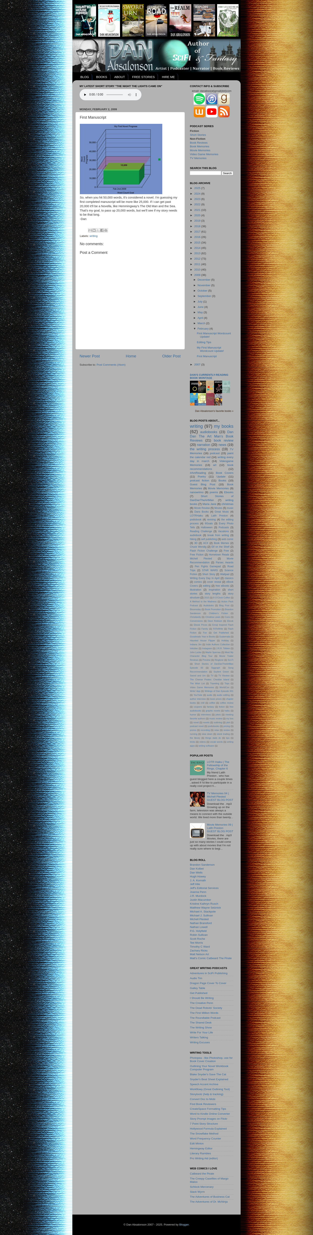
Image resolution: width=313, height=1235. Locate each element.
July (200, 301)
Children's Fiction (218, 613)
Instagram (207, 648)
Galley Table (197, 988)
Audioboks (208, 605)
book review (223, 440)
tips (227, 738)
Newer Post (90, 356)
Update (221, 476)
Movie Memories (200, 150)
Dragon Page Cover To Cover (208, 983)
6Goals (209, 523)
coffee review (226, 703)
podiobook (195, 519)
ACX (205, 543)
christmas (227, 504)
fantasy (210, 707)
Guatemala (224, 636)
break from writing (218, 535)
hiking (193, 539)
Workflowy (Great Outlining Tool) (210, 1089)
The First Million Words (204, 1012)
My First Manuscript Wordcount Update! (210, 349)
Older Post (171, 356)
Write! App (195, 691)
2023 (197, 199)
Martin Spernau (213, 652)
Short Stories (198, 134)
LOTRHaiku (196, 515)
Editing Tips (204, 342)
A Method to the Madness (203, 601)
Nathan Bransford (201, 923)
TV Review (224, 675)
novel (196, 722)
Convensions (196, 621)
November (204, 285)
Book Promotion (213, 609)
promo (193, 730)
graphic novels (213, 710)
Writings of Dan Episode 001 (219, 691)
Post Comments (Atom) (111, 364)
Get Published (221, 632)
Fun (205, 632)
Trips (227, 683)
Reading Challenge (201, 531)
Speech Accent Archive (204, 1084)
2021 (197, 210)
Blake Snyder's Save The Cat (208, 1074)
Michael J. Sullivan (201, 915)
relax (216, 730)
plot (228, 722)
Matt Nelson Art (199, 954)
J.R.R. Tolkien (223, 648)
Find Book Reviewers (203, 1104)
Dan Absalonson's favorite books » (214, 411)
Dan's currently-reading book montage (209, 376)
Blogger (184, 1224)
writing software (206, 746)
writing (93, 236)
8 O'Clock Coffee (221, 597)
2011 (197, 264)
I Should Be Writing (202, 998)
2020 (197, 215)
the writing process (205, 449)
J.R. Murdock (198, 895)
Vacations (223, 531)
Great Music (222, 511)
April (201, 317)
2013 (197, 253)
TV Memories (198, 158)
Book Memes (221, 543)
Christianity (195, 617)
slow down (207, 734)
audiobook (195, 535)
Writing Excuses (200, 1042)
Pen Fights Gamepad (208, 566)
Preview (206, 660)
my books (223, 426)
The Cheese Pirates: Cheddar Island (209, 679)
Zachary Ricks (199, 950)
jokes (218, 714)
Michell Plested (201, 558)
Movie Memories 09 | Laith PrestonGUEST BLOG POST (220, 828)
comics (198, 581)
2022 (197, 204)
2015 (197, 242)
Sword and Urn (198, 675)
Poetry (202, 476)
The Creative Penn (201, 1003)
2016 (197, 237)
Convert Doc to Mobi (202, 1099)
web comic (227, 539)
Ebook (230, 621)
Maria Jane (209, 504)
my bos (229, 718)
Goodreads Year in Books (202, 636)
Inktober (194, 648)
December (204, 279)
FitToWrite (218, 629)
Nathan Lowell (199, 927)
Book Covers (224, 472)
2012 (197, 258)
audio (209, 695)
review (227, 730)
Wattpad (224, 574)
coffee (212, 703)
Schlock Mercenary (202, 1186)
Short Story (208, 574)
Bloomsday (195, 609)
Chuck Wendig (198, 546)
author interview (198, 699)
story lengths (212, 593)
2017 (197, 231)
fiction (222, 707)
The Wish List (197, 683)
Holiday (225, 640)
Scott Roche (197, 938)
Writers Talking (199, 1037)
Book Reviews (199, 142)
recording (205, 730)
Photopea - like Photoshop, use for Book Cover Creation (211, 1059)
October (203, 290)
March (202, 323)
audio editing (223, 695)
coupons (198, 707)
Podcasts (224, 527)
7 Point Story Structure (204, 1123)
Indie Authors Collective (218, 644)
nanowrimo (197, 492)
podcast (215, 453)
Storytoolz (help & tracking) (206, 1094)
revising (211, 519)
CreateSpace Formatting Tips (208, 1108)
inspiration (214, 589)
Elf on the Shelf (220, 546)
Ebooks (228, 492)
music (230, 508)
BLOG (84, 77)
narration (203, 445)
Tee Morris (196, 942)
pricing (227, 726)
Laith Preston (219, 515)
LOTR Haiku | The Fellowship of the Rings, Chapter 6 (218, 765)
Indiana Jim (195, 644)
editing (207, 585)
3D (196, 543)
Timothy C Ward (200, 946)
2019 (197, 220)
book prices (216, 699)
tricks (192, 742)
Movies (218, 508)
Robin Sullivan (199, 934)
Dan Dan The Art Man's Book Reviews (211, 436)
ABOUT (119, 77)
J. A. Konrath (198, 880)
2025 (197, 188)
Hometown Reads (219, 554)
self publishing (209, 539)
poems (214, 492)
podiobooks (213, 726)
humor (193, 714)
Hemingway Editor (201, 1148)
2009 (197, 275)
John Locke (195, 652)
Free (226, 550)
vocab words (216, 742)
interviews (206, 714)
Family (204, 629)
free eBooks (222, 585)
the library (195, 738)
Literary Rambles (200, 1153)
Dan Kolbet (197, 868)
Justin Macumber (200, 899)
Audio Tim (196, 978)
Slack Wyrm (197, 1191)
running (193, 734)
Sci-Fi (230, 660)
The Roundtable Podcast (205, 1017)
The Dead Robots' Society (206, 1007)
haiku (227, 710)
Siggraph (215, 668)
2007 (197, 364)
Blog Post (224, 605)
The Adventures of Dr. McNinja (209, 1201)
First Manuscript (207, 356)
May (201, 312)
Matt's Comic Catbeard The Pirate (211, 958)
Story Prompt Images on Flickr (208, 1118)
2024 (197, 193)
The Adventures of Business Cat (210, 1196)
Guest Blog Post (202, 484)
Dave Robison (215, 621)
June (201, 306)
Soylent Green (221, 671)
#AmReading (198, 472)
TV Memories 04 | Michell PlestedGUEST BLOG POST (220, 796)
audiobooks (208, 432)
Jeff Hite (195, 884)
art (215, 465)
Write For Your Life (201, 1032)
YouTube (198, 695)
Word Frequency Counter (205, 1138)
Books (222, 480)
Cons (227, 617)
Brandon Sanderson (202, 864)
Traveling (214, 683)
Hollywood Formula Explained (208, 1128)
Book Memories (199, 146)
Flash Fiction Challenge (204, 550)
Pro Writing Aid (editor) (204, 1158)
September (205, 296)
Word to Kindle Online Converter (210, 1113)
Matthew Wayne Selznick (205, 907)
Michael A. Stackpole (203, 911)
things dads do (213, 738)
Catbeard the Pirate (202, 1173)
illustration (195, 589)
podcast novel (197, 726)
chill (203, 703)
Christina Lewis (212, 617)
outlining (218, 722)
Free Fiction (197, 554)
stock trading (223, 734)
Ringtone (219, 660)
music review (215, 718)
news (222, 445)
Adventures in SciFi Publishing (208, 973)
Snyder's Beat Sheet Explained (209, 1079)
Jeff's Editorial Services (204, 888)
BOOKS (101, 77)
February (203, 328)
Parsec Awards (224, 562)
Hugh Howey (198, 876)
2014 (197, 247)
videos (202, 742)
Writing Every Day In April (205, 578)
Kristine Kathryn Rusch (204, 903)
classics (229, 578)
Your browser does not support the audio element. (110, 94)
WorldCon (224, 687)
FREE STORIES (143, 77)
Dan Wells (196, 872)
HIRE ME (168, 77)
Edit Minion (197, 1143)
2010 (197, 269)
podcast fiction (199, 480)
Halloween (207, 527)
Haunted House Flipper (202, 640)
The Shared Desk (201, 1022)
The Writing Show (201, 1027)
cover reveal (214, 581)
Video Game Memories (204, 154)
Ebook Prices (200, 625)
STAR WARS (210, 570)
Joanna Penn (198, 891)
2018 (197, 226)
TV (212, 675)
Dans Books (201, 511)
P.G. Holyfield (198, 930)
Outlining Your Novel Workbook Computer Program (209, 1068)
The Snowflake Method (204, 1133)
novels (206, 722)
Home (131, 356)
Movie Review (202, 508)
